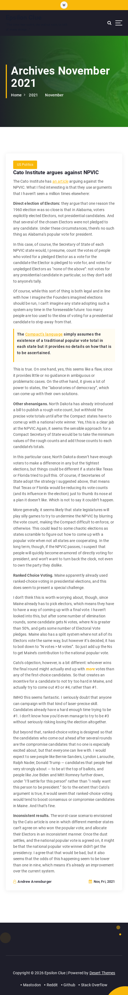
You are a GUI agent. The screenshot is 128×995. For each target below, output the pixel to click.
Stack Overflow (94, 985)
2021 (33, 95)
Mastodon (32, 985)
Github (69, 985)
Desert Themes (102, 973)
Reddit (52, 985)
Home (16, 95)
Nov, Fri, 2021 (102, 881)
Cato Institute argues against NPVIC (56, 172)
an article (60, 181)
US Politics (25, 165)
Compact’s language (44, 334)
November (54, 95)
